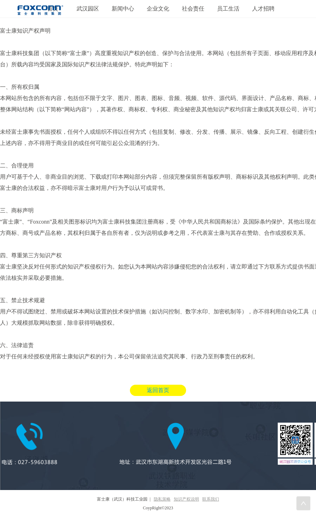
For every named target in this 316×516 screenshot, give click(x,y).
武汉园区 (88, 9)
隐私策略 (162, 499)
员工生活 (228, 9)
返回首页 (158, 390)
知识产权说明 (186, 499)
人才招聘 (263, 9)
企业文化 (158, 9)
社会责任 (193, 9)
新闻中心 (123, 9)
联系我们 (210, 499)
